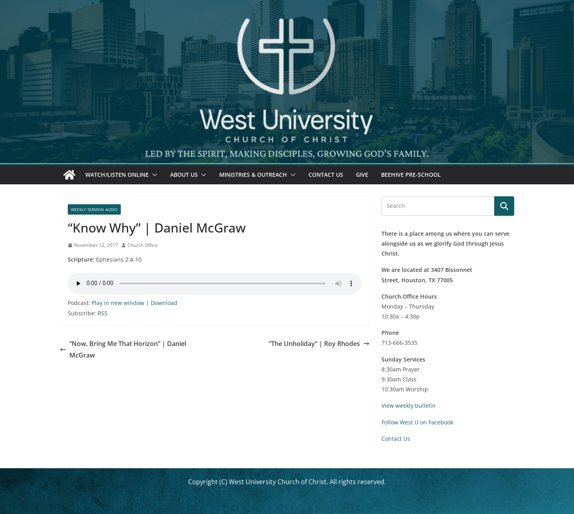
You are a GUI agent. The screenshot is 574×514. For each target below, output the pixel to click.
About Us (184, 174)
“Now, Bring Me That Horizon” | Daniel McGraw (123, 349)
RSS (103, 313)
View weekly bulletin (408, 405)
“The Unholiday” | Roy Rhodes (319, 343)
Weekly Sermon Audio (94, 209)
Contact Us (326, 174)
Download (164, 303)
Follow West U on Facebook (417, 422)
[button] (153, 174)
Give (362, 174)
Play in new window (118, 303)
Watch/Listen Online (117, 174)
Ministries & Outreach (253, 174)
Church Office (143, 245)
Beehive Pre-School (411, 174)
